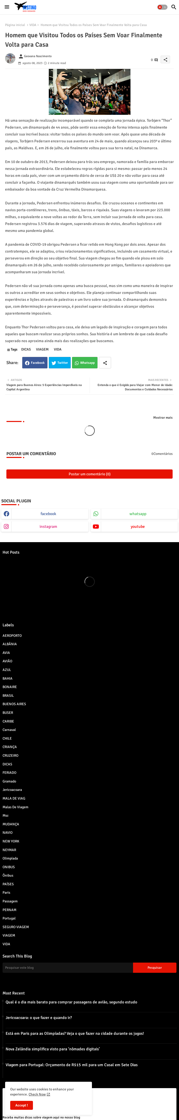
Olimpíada (89, 858)
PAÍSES (89, 884)
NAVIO (89, 832)
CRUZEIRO (89, 755)
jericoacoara (89, 789)
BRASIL (89, 695)
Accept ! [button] (21, 1105)
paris (89, 892)
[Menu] (7, 7)
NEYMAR (89, 850)
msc (89, 815)
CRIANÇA (89, 746)
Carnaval (89, 729)
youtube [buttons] (138, 526)
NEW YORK (89, 841)
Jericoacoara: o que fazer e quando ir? (39, 1017)
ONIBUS (89, 867)
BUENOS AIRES (89, 704)
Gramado (89, 781)
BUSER (89, 712)
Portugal (89, 918)
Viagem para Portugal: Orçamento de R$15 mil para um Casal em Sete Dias (72, 1064)
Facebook (38, 363)
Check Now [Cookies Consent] (37, 1094)
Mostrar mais (163, 418)
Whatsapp (87, 363)
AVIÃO (89, 661)
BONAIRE (89, 687)
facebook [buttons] (48, 513)
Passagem (89, 901)
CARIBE (89, 721)
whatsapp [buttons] (137, 513)
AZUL (89, 669)
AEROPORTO (89, 635)
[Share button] (105, 362)
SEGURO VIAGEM (89, 927)
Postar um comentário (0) (90, 474)
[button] (162, 7)
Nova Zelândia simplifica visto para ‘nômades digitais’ (53, 1049)
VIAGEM (42, 349)
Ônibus (89, 875)
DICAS (26, 349)
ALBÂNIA (89, 644)
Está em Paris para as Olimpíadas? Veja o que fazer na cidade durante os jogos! (75, 1033)
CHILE (89, 738)
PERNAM (89, 909)
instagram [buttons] (48, 526)
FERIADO (89, 772)
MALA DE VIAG (89, 798)
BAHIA (89, 678)
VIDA (32, 25)
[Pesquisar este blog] (68, 968)
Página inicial (15, 25)
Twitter (62, 363)
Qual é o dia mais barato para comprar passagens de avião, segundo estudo (71, 1002)
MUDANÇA (89, 824)
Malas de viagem (89, 807)
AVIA (89, 652)
